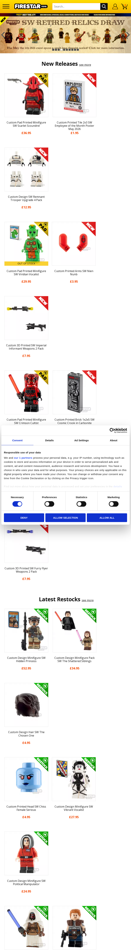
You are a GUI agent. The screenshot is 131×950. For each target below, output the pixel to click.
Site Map (65, 814)
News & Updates (65, 770)
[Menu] (6, 6)
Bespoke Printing (65, 844)
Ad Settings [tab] (81, 440)
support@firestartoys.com (65, 838)
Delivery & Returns (65, 783)
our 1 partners (23, 457)
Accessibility (65, 802)
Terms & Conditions (65, 789)
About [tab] (113, 440)
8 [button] (72, 50)
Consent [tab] (17, 440)
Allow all (106, 517)
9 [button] (75, 50)
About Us (65, 764)
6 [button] (67, 50)
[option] (65, 34)
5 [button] (64, 50)
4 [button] (61, 50)
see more (85, 65)
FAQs (65, 833)
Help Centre (65, 827)
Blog (66, 777)
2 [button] (56, 50)
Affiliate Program (65, 855)
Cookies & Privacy (65, 796)
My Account (65, 758)
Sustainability (65, 808)
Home (65, 751)
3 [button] (59, 50)
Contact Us (65, 821)
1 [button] (53, 50)
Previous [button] (3, 34)
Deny (24, 517)
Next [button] (128, 34)
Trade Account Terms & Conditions (65, 849)
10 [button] (78, 50)
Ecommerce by (65, 946)
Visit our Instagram (65, 874)
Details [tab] (49, 440)
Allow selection (65, 517)
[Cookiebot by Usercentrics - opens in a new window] (112, 430)
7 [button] (70, 50)
